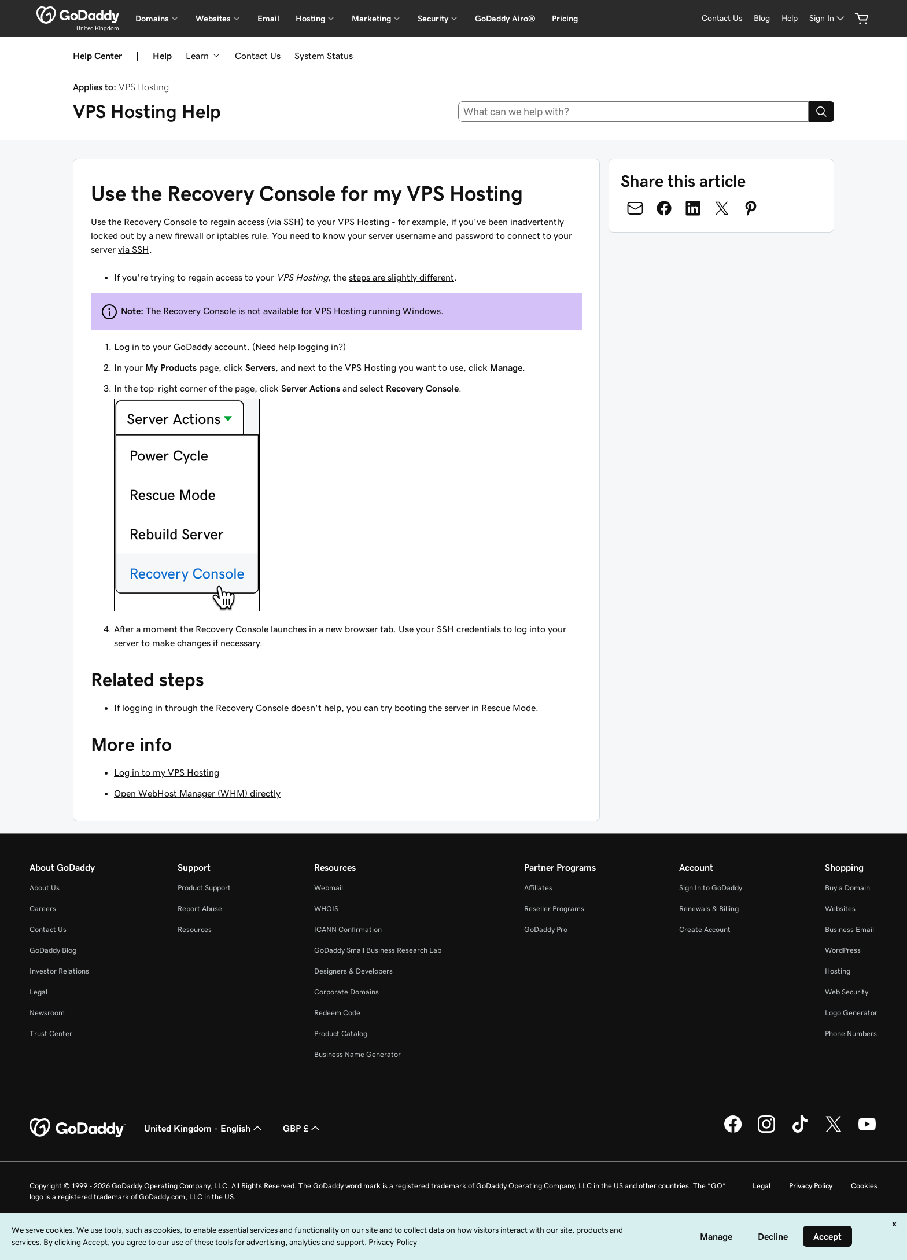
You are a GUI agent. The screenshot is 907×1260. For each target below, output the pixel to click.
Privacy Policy (810, 1185)
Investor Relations (59, 971)
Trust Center (51, 1033)
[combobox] (633, 111)
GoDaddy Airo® (505, 18)
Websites (840, 908)
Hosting (837, 971)
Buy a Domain (847, 887)
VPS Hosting (144, 86)
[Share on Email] (635, 208)
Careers (43, 908)
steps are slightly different (401, 277)
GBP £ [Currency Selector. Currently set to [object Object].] (302, 1128)
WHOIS (326, 908)
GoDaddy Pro (545, 929)
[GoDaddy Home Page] (78, 1128)
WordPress (843, 950)
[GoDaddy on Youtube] (867, 1131)
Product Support (204, 887)
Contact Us (258, 55)
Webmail (328, 887)
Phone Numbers (851, 1033)
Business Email (849, 929)
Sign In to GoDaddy (710, 887)
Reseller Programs (554, 908)
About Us (45, 887)
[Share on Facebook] (664, 208)
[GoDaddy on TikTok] (800, 1131)
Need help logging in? (299, 346)
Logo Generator (851, 1012)
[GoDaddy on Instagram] (766, 1131)
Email (268, 18)
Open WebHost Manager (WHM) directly (197, 793)
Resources (195, 929)
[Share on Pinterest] (750, 208)
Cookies (864, 1185)
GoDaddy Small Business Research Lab (377, 950)
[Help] (789, 18)
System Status (323, 55)
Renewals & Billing (709, 908)
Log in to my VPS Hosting (166, 772)
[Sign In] (828, 18)
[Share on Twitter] (721, 208)
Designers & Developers (353, 971)
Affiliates (538, 887)
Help (162, 55)
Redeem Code (337, 1012)
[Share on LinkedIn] (693, 208)
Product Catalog (340, 1033)
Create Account (705, 929)
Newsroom (47, 1012)
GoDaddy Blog (53, 950)
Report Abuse (200, 908)
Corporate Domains (346, 992)
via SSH (133, 249)
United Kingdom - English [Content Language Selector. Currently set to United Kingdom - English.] (204, 1128)
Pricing (565, 18)
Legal (38, 992)
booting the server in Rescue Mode (465, 707)
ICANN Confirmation (348, 929)
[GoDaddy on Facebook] (732, 1131)
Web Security (846, 992)
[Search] (821, 111)
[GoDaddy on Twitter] (833, 1131)
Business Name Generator (357, 1054)
